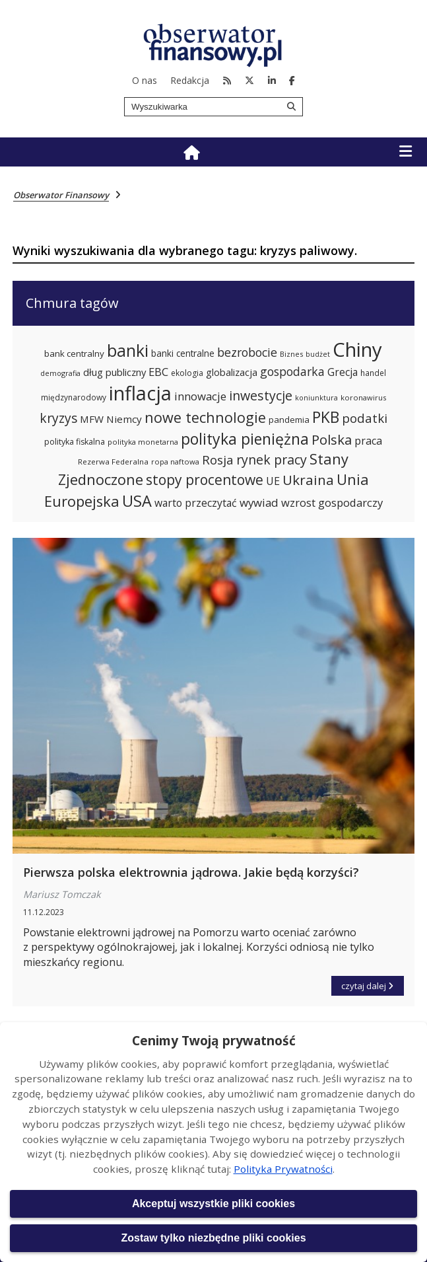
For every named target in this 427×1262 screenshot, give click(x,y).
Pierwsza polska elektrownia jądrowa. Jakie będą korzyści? (191, 872)
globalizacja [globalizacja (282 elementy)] (231, 372)
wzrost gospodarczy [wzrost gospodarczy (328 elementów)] (332, 502)
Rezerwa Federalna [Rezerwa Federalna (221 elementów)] (113, 461)
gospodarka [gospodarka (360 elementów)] (292, 371)
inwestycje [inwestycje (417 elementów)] (260, 395)
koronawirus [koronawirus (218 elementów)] (363, 397)
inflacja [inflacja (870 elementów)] (140, 393)
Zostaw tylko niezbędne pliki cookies (213, 1237)
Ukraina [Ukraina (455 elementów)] (308, 479)
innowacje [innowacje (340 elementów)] (200, 396)
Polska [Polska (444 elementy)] (332, 439)
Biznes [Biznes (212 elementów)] (291, 354)
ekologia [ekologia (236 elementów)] (187, 373)
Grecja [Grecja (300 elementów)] (342, 372)
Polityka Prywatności (283, 1168)
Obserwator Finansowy (61, 195)
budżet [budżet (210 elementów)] (318, 354)
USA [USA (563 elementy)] (137, 500)
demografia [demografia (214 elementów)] (60, 373)
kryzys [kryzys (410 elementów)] (58, 418)
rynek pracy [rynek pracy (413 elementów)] (271, 459)
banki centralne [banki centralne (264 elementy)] (182, 353)
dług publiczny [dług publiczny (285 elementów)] (114, 372)
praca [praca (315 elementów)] (368, 440)
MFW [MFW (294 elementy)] (92, 419)
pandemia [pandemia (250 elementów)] (289, 420)
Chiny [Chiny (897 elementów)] (357, 349)
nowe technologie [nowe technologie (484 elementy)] (205, 417)
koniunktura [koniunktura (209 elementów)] (316, 397)
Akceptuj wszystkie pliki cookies (213, 1203)
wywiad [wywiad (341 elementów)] (259, 502)
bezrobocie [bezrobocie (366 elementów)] (247, 352)
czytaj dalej (372, 984)
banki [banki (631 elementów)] (127, 350)
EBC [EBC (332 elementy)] (158, 371)
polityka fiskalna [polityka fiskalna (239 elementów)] (74, 441)
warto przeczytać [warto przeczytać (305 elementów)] (195, 503)
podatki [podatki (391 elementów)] (364, 418)
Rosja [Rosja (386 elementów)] (218, 459)
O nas (144, 80)
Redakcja (189, 80)
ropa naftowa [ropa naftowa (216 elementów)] (175, 461)
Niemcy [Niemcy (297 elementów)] (124, 419)
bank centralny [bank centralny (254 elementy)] (74, 353)
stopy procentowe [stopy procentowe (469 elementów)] (204, 479)
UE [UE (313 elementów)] (273, 481)
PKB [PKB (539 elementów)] (325, 417)
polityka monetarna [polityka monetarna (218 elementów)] (143, 442)
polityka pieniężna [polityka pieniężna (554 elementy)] (245, 438)
